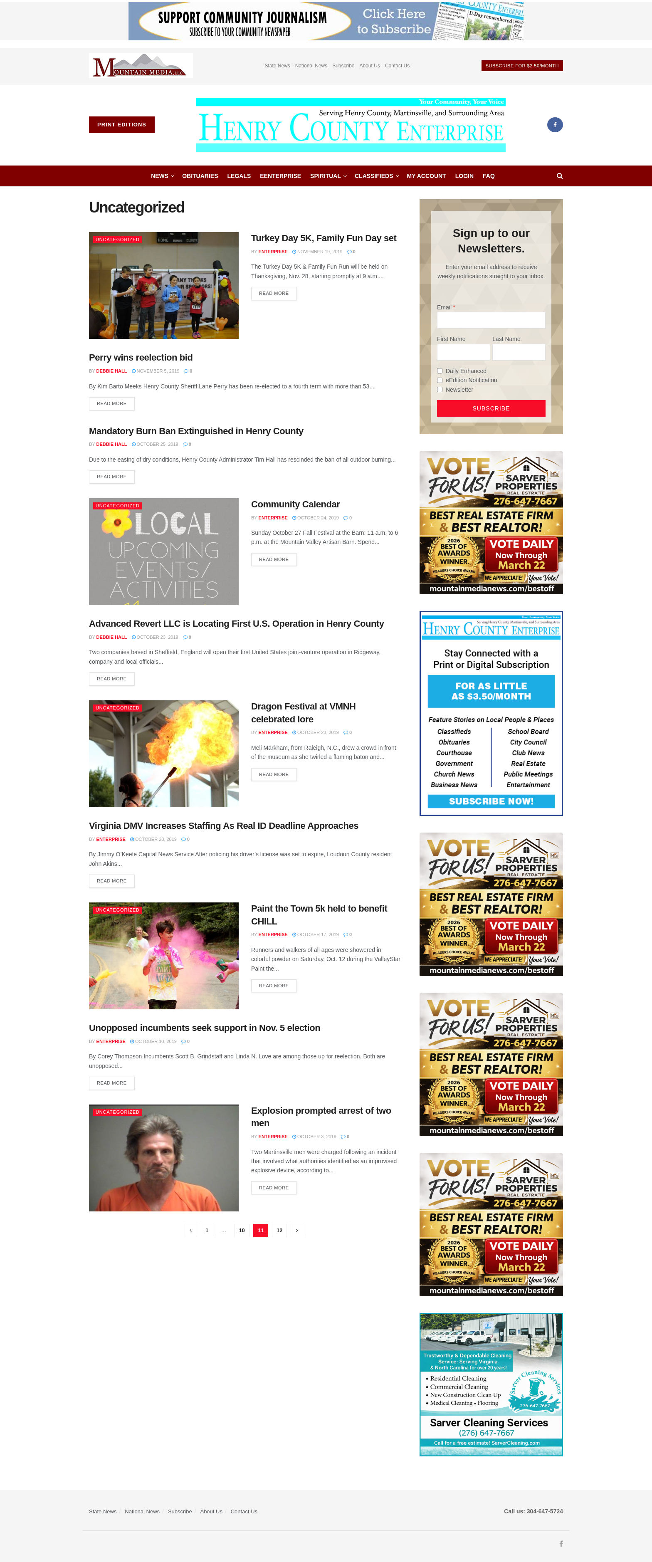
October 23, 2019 (155, 637)
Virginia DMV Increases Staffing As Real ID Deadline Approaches (223, 826)
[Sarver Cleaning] (491, 1384)
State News (277, 66)
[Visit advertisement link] (141, 66)
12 (279, 1230)
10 (241, 1230)
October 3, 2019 (314, 1136)
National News (311, 66)
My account (426, 176)
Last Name (506, 339)
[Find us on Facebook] (555, 124)
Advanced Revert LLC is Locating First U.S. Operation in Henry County (236, 623)
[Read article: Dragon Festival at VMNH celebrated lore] (164, 753)
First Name (451, 339)
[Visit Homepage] (351, 125)
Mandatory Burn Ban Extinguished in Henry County (196, 431)
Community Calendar (295, 504)
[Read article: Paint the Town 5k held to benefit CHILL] (164, 955)
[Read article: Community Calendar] (164, 551)
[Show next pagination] (297, 1230)
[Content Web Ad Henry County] (491, 712)
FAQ (489, 176)
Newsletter (459, 389)
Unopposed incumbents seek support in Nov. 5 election (204, 1028)
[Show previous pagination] (191, 1230)
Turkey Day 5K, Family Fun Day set (323, 238)
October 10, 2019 (153, 1041)
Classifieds (374, 176)
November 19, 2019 (317, 251)
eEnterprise (280, 176)
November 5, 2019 (156, 370)
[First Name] (463, 352)
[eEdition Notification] (439, 380)
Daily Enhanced (466, 371)
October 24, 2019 (315, 517)
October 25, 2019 (155, 444)
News (159, 176)
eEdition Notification (471, 380)
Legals (239, 176)
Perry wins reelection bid (141, 357)
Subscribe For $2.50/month (522, 65)
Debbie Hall (111, 370)
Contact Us (397, 66)
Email (444, 307)
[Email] (491, 320)
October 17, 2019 (315, 934)
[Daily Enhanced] (439, 370)
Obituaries (200, 176)
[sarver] (491, 522)
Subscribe (343, 66)
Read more (278, 291)
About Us (370, 66)
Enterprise (273, 251)
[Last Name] (519, 352)
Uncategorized (118, 239)
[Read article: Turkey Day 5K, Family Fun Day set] (164, 285)
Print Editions (121, 124)
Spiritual (325, 176)
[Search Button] (560, 176)
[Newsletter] (439, 389)
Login (464, 176)
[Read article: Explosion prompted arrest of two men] (164, 1158)
